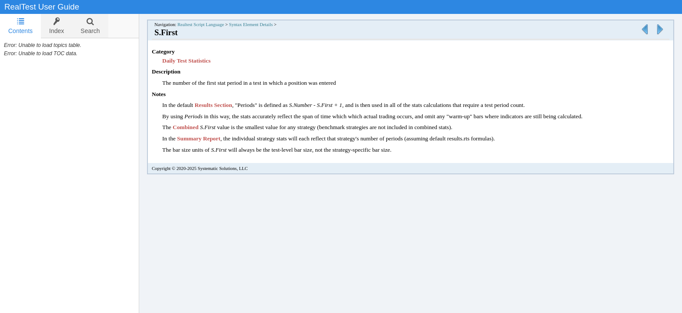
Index (56, 25)
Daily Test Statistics (186, 60)
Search (90, 25)
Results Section (213, 105)
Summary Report (199, 138)
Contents (20, 25)
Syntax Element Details (251, 24)
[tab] (20, 26)
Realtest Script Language (200, 24)
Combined (186, 127)
